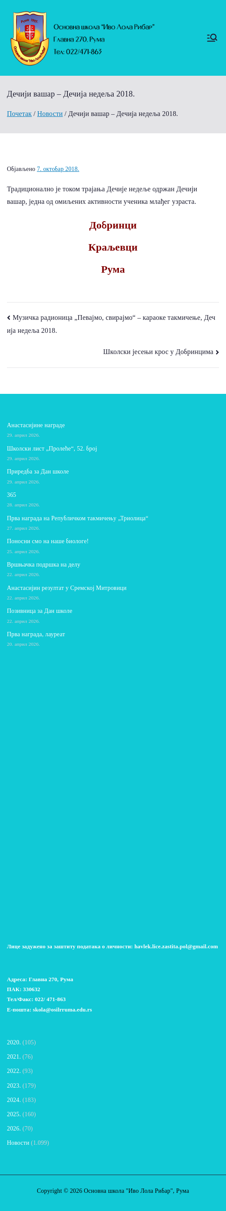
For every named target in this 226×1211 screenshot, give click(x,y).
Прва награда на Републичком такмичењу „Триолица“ (77, 518)
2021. (14, 1056)
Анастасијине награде (36, 425)
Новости (18, 1143)
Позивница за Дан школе (39, 611)
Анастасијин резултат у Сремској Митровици (67, 588)
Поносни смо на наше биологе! (48, 541)
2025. (14, 1114)
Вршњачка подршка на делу (43, 564)
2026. (14, 1128)
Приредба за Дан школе (38, 471)
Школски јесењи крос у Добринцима (158, 351)
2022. (14, 1071)
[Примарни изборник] (212, 38)
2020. (14, 1042)
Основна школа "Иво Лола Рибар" (128, 1191)
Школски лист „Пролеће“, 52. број (52, 448)
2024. (14, 1100)
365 (11, 495)
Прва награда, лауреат (36, 634)
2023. (14, 1085)
